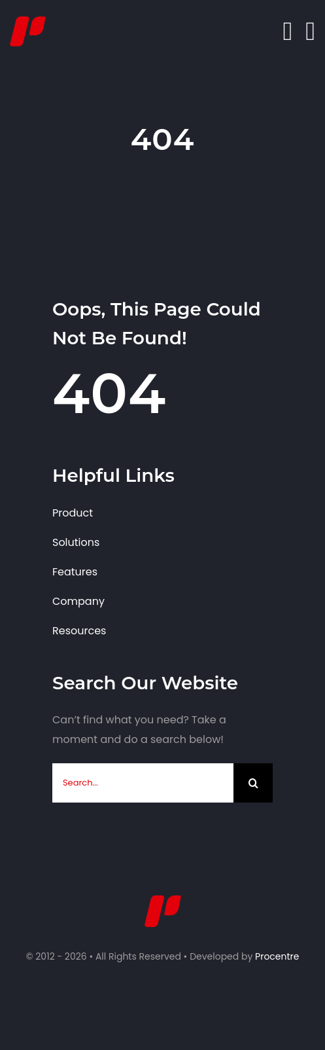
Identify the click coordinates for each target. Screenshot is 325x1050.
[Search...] (142, 783)
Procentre (277, 956)
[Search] (253, 783)
